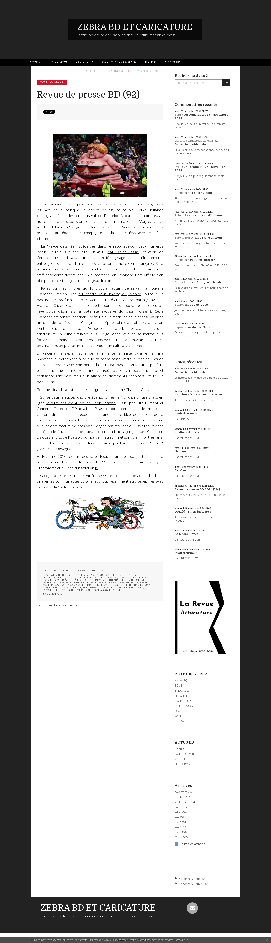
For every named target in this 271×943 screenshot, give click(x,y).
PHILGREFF (181, 695)
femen (69, 582)
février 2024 (182, 837)
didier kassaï (97, 580)
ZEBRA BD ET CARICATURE (134, 27)
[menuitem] (38, 62)
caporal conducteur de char (194, 140)
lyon (95, 589)
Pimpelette (182, 282)
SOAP (178, 711)
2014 (88, 589)
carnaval (124, 577)
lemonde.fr (50, 587)
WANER (179, 716)
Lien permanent (55, 570)
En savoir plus (181, 939)
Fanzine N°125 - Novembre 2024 (198, 394)
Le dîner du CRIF (187, 432)
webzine (56, 575)
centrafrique (114, 580)
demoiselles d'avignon (58, 589)
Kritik (150, 62)
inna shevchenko (62, 585)
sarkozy (112, 577)
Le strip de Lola (92, 70)
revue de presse (127, 575)
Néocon (180, 451)
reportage (81, 580)
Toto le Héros (184, 215)
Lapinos (180, 327)
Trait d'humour (201, 193)
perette (127, 585)
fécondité (132, 582)
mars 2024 (181, 832)
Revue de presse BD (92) (88, 95)
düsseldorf (139, 577)
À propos (59, 62)
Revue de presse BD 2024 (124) (197, 489)
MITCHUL (180, 759)
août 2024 (181, 807)
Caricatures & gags (119, 62)
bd (63, 575)
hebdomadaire (52, 577)
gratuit (71, 575)
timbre (60, 582)
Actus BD (172, 62)
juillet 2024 (181, 812)
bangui (129, 580)
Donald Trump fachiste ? (193, 511)
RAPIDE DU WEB (184, 754)
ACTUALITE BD (97, 570)
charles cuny (141, 585)
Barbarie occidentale (190, 144)
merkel (70, 577)
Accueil (36, 62)
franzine (79, 589)
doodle (117, 589)
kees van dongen (122, 587)
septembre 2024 (185, 802)
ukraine (79, 585)
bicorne (48, 580)
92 (64, 577)
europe (116, 585)
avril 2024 (180, 827)
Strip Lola (84, 62)
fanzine (90, 575)
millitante (103, 585)
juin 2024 (180, 817)
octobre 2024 (183, 797)
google (105, 589)
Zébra (179, 114)
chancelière (97, 577)
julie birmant (91, 587)
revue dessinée (63, 580)
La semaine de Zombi (145, 70)
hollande (82, 577)
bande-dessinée (106, 575)
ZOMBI (179, 685)
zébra (81, 575)
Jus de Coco (199, 304)
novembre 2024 (184, 792)
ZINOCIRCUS (182, 690)
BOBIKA (179, 721)
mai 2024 (180, 822)
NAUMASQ (181, 680)
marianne (49, 582)
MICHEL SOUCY (184, 706)
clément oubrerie (70, 587)
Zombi (179, 193)
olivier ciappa (116, 582)
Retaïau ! (181, 470)
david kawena (97, 582)
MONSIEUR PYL (184, 701)
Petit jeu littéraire (203, 260)
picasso (105, 587)
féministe (90, 585)
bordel (138, 587)
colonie (140, 580)
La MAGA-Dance (187, 534)
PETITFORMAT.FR (184, 764)
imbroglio (81, 582)
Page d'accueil (116, 70)
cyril (178, 167)
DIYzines (180, 749)
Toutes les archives (192, 844)
